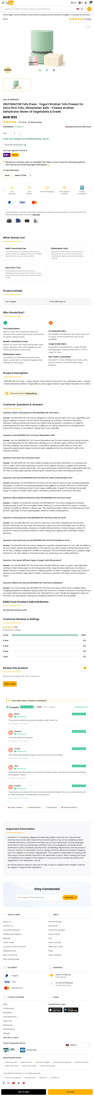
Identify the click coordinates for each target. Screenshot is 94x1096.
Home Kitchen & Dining (37, 15)
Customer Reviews (56, 930)
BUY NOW (70, 1092)
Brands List (53, 926)
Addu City (7, 1021)
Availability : (8, 126)
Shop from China (12, 1066)
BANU (5, 19)
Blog (50, 951)
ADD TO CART (23, 1092)
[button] (74, 2)
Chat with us (31, 393)
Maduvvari (7, 1025)
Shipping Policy (9, 951)
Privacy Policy (30, 1078)
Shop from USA (11, 1062)
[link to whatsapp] (40, 70)
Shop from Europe (47, 1066)
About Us (7, 921)
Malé (5, 1004)
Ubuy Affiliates (54, 955)
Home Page (7, 15)
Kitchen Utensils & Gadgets (58, 15)
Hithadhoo (7, 1012)
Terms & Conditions (13, 1078)
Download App (55, 921)
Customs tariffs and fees (14, 946)
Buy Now (36, 214)
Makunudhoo (9, 1029)
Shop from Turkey (29, 1066)
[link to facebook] (47, 70)
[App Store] (55, 1011)
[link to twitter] (54, 70)
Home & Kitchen (20, 15)
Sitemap (6, 938)
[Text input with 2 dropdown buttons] (38, 9)
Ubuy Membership (11, 959)
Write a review (9, 684)
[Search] (89, 9)
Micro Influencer (10, 955)
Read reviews (81, 707)
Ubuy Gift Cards (55, 946)
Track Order (8, 942)
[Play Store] (71, 1011)
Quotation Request (11, 930)
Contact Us (8, 926)
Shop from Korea (81, 1062)
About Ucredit (54, 942)
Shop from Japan (42, 1062)
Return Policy (54, 934)
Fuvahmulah (8, 1008)
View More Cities (11, 1037)
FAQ (50, 938)
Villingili (6, 1033)
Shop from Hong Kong (62, 1062)
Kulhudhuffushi (9, 1016)
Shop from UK (26, 1062)
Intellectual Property (12, 934)
